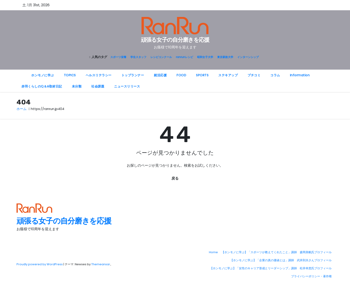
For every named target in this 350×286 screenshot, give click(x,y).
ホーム (22, 108)
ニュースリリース (127, 86)
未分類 (77, 86)
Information (300, 75)
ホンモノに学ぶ (42, 75)
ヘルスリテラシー (99, 75)
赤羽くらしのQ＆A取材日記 (41, 86)
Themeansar (100, 264)
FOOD (181, 75)
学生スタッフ (138, 57)
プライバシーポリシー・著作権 (311, 276)
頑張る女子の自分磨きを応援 (175, 40)
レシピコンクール (161, 57)
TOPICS (70, 75)
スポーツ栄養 (118, 57)
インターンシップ (248, 57)
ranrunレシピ (184, 57)
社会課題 (97, 86)
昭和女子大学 (205, 57)
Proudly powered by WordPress (40, 264)
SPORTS (202, 75)
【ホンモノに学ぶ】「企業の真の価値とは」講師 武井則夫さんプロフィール (281, 260)
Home (213, 252)
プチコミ (254, 75)
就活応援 (160, 75)
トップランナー (132, 75)
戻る (175, 178)
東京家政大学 (225, 57)
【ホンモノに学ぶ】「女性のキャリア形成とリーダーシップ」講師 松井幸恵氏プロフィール (271, 268)
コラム (275, 75)
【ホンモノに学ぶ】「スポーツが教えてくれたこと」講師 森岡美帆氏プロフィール (276, 252)
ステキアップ (228, 75)
